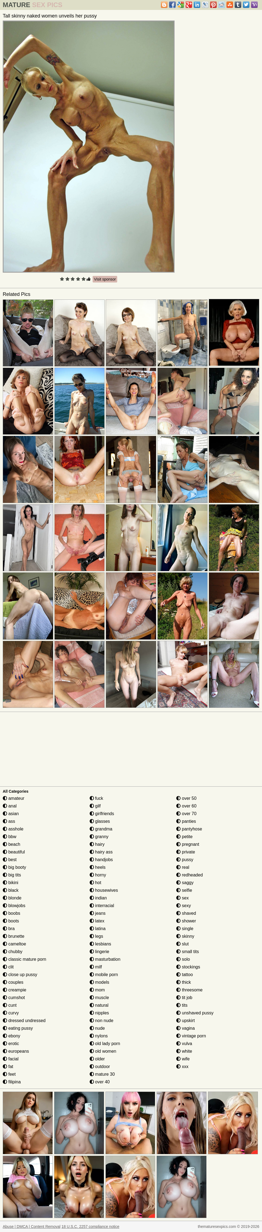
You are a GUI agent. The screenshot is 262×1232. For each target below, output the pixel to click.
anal (10, 806)
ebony (11, 1036)
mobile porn (104, 974)
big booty (14, 867)
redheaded (189, 875)
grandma (101, 829)
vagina (185, 1028)
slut (182, 944)
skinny (185, 936)
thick (183, 982)
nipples (99, 1013)
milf (96, 967)
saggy (184, 882)
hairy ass (101, 852)
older (97, 1059)
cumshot (14, 997)
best (10, 859)
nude (97, 1028)
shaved (186, 913)
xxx (182, 1066)
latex (97, 921)
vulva (184, 1043)
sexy (183, 905)
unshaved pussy (194, 1013)
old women (103, 1051)
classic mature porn (24, 959)
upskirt (185, 1020)
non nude (101, 1020)
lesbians (100, 944)
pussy (184, 859)
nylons (99, 1036)
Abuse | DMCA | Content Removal (31, 1226)
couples (13, 982)
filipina (12, 1082)
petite (184, 836)
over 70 (186, 813)
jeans (98, 913)
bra (9, 928)
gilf (95, 806)
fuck (96, 798)
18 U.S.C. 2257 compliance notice (90, 1226)
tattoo (184, 974)
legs (96, 936)
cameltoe (14, 944)
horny (98, 875)
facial (11, 1059)
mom (97, 990)
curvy (11, 1013)
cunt (10, 1005)
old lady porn (105, 1043)
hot (95, 882)
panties (186, 821)
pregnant (187, 844)
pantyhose (189, 829)
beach (11, 844)
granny (99, 836)
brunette (13, 936)
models (99, 982)
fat (8, 1066)
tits (181, 1005)
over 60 (186, 806)
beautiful (14, 852)
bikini (10, 882)
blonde (12, 898)
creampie (14, 990)
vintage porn (191, 1036)
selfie (184, 890)
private (185, 852)
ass (9, 821)
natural (99, 1005)
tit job (184, 997)
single (184, 928)
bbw (9, 836)
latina (98, 928)
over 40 (100, 1082)
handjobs (101, 859)
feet (9, 1074)
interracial (102, 905)
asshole (13, 829)
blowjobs (14, 905)
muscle (99, 997)
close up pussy (20, 974)
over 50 (186, 798)
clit (8, 967)
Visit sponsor (105, 279)
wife (183, 1059)
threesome (189, 990)
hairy (97, 844)
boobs (11, 913)
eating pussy (18, 1028)
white (184, 1051)
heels (98, 867)
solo (183, 959)
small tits (187, 951)
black (11, 890)
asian (11, 813)
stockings (188, 967)
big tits (12, 875)
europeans (16, 1051)
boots (11, 921)
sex (182, 898)
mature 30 (102, 1074)
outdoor (100, 1066)
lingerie (99, 951)
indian (98, 898)
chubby (12, 951)
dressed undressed (24, 1020)
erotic (11, 1043)
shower (186, 921)
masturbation (105, 959)
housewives (104, 890)
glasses (100, 821)
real (182, 867)
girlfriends (102, 813)
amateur (13, 798)
